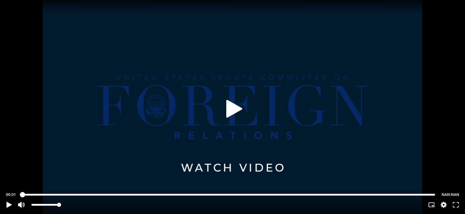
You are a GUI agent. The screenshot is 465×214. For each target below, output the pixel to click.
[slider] (228, 194)
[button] (9, 204)
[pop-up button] (443, 204)
